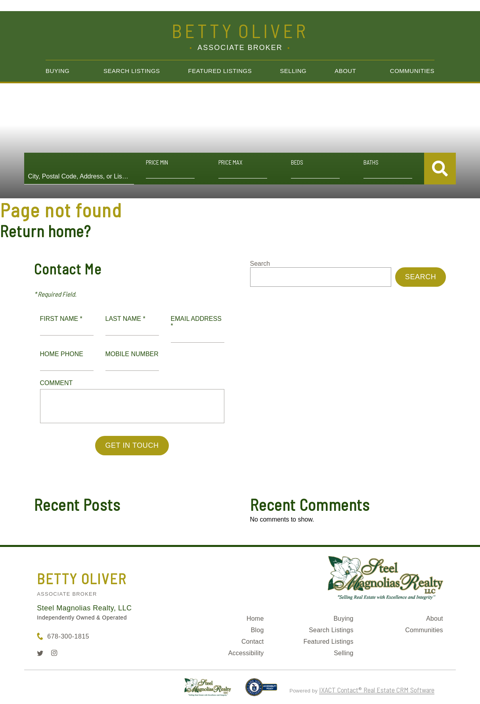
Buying (58, 70)
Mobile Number (132, 354)
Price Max (230, 162)
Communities (412, 70)
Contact (252, 641)
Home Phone (61, 354)
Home (255, 618)
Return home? (45, 230)
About (345, 70)
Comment (56, 383)
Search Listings (131, 70)
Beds (297, 162)
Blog (257, 630)
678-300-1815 (68, 636)
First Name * (61, 318)
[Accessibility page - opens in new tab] (261, 690)
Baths (371, 162)
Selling (293, 70)
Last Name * (125, 318)
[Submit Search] (440, 168)
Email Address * (196, 322)
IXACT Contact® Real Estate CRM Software (376, 689)
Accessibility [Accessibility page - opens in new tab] (246, 653)
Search (260, 263)
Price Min (157, 162)
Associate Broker (67, 594)
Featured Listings (220, 70)
